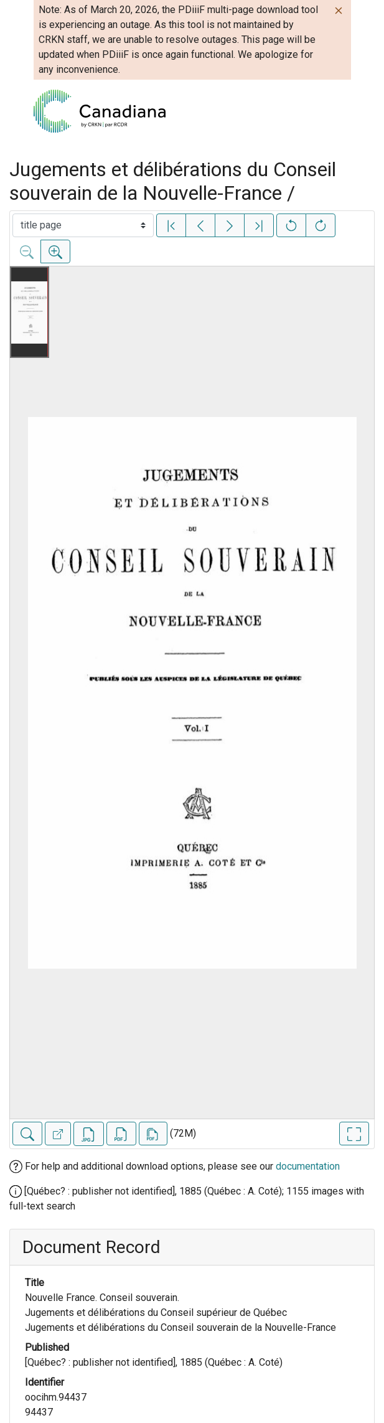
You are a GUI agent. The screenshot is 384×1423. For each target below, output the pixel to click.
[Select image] (83, 225)
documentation (308, 1166)
